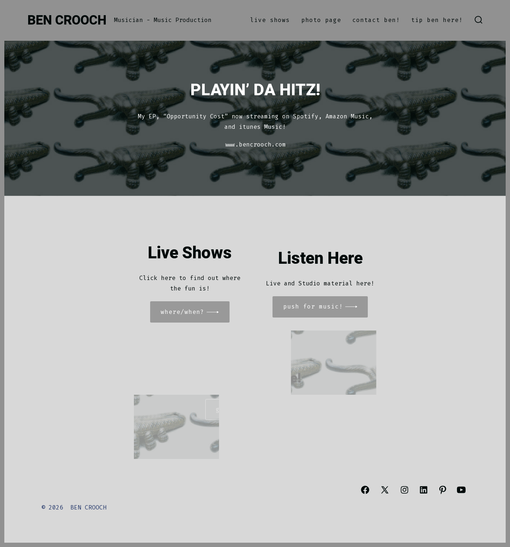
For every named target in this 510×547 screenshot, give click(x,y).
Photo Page (321, 20)
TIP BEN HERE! (437, 20)
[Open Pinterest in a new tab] (442, 490)
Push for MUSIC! (313, 306)
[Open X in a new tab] (384, 490)
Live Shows (270, 20)
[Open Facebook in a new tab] (365, 490)
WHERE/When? (182, 312)
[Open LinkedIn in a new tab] (423, 490)
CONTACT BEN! (376, 20)
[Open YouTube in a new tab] (461, 490)
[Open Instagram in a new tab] (404, 490)
